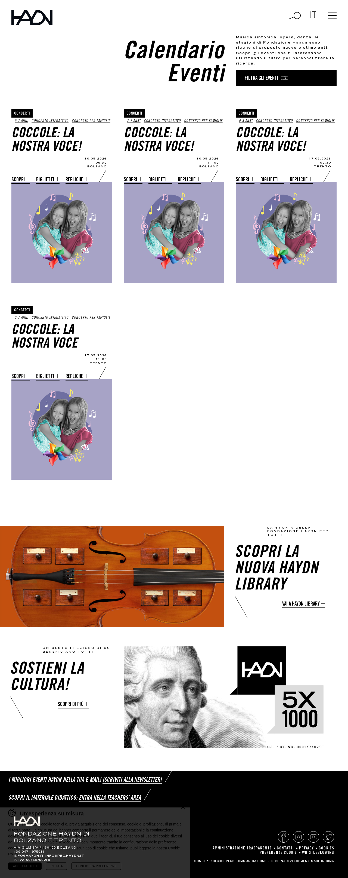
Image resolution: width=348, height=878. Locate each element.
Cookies (326, 848)
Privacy (306, 848)
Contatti (285, 848)
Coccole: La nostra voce (44, 337)
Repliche (74, 180)
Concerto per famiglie (91, 121)
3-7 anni (134, 121)
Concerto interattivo (50, 121)
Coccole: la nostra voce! (46, 141)
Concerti (22, 114)
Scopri (18, 180)
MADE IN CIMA (322, 861)
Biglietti (45, 180)
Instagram (298, 837)
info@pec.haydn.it (64, 856)
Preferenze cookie (278, 853)
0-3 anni (21, 121)
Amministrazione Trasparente (242, 848)
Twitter (328, 837)
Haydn (31, 17)
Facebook (283, 837)
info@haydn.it (29, 856)
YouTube (313, 837)
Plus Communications (246, 861)
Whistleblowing (318, 853)
